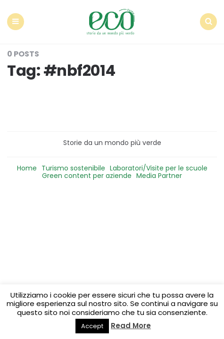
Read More (131, 326)
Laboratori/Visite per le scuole (158, 168)
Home (27, 168)
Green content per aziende (87, 175)
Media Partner (159, 175)
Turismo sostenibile (73, 168)
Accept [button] (92, 326)
